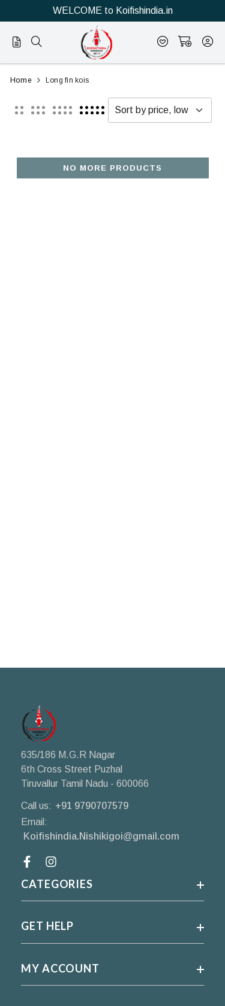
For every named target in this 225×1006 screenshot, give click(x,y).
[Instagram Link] (52, 862)
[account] (207, 42)
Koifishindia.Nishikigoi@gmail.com (101, 836)
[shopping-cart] (185, 42)
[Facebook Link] (28, 862)
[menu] (20, 45)
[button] (19, 110)
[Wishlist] (162, 42)
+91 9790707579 (91, 806)
